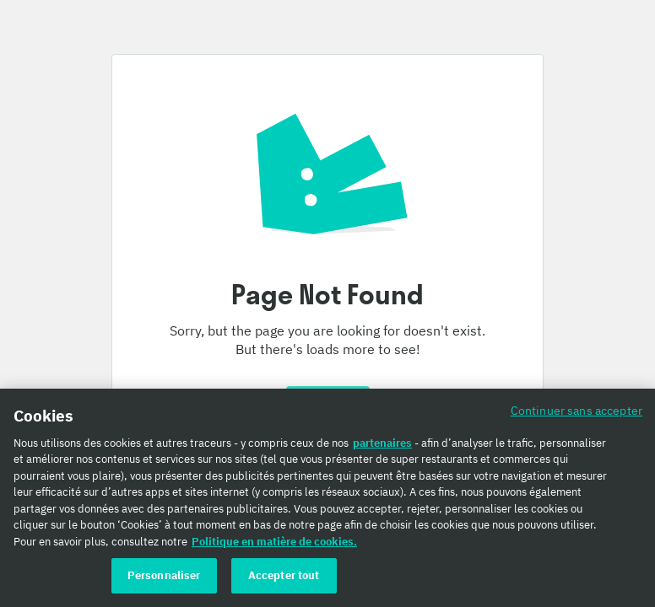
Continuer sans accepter (576, 410)
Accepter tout (284, 575)
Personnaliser (164, 575)
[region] (327, 498)
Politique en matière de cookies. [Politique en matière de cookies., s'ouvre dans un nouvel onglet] (274, 541)
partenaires (382, 443)
